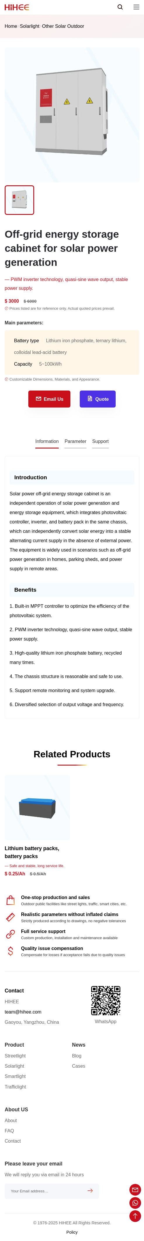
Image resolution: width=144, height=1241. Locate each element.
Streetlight (15, 1055)
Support (100, 441)
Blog (76, 1055)
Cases (78, 1066)
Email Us (49, 399)
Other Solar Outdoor (63, 26)
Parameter (75, 441)
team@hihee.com (23, 1011)
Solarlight (29, 26)
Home (11, 26)
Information (47, 441)
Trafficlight (15, 1086)
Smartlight (15, 1076)
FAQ (9, 1130)
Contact (14, 991)
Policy (71, 1232)
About (11, 1120)
